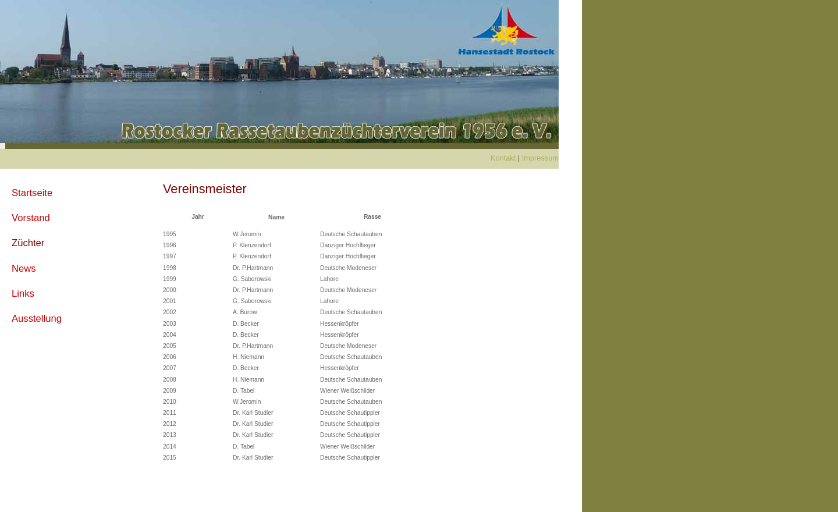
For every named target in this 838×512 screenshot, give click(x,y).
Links (23, 293)
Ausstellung (37, 318)
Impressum (540, 158)
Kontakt (503, 158)
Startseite (32, 192)
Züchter (28, 242)
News (24, 268)
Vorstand (31, 217)
